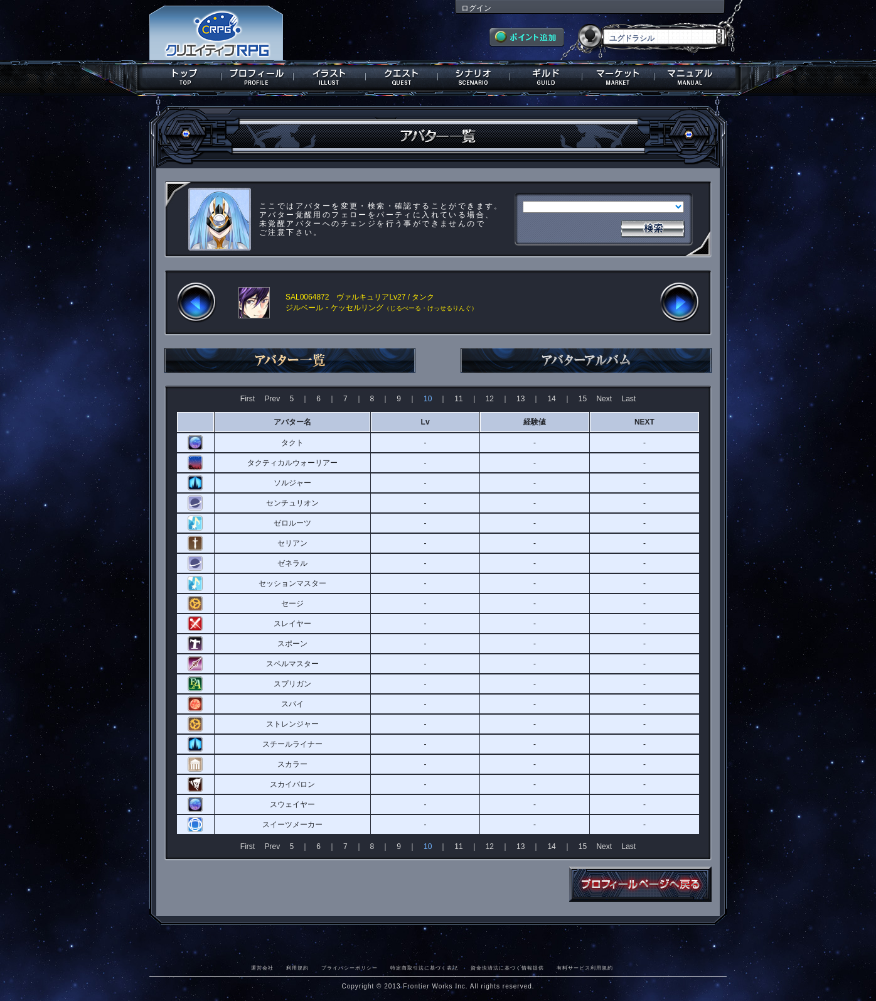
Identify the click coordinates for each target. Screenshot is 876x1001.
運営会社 (262, 968)
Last (628, 398)
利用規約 (297, 968)
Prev (272, 398)
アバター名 (292, 422)
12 (490, 398)
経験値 (534, 422)
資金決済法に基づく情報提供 (507, 968)
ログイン (476, 8)
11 (458, 398)
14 (551, 398)
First (247, 398)
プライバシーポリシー (349, 968)
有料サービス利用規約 (585, 968)
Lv (425, 422)
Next (604, 398)
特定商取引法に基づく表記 (424, 968)
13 (520, 398)
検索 (652, 227)
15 (583, 398)
